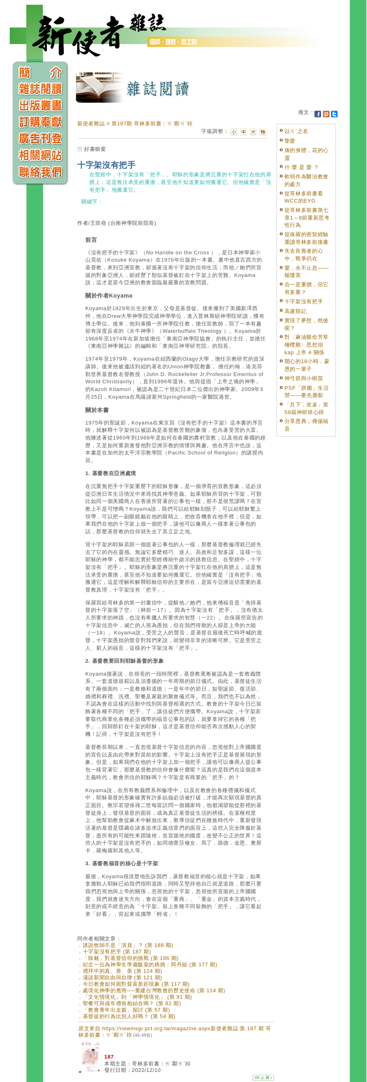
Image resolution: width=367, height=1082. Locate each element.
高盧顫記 (296, 311)
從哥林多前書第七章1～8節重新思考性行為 (307, 217)
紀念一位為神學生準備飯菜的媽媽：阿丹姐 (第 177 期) (150, 965)
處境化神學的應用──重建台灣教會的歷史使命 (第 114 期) (154, 990)
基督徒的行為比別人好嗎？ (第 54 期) (129, 1016)
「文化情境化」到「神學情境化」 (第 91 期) (137, 997)
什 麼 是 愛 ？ (302, 167)
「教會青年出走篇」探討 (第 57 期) (126, 1010)
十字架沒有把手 (304, 301)
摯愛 (290, 141)
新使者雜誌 (91, 123)
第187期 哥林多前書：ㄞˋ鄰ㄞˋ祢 (152, 123)
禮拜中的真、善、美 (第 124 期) (122, 971)
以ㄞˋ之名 (296, 131)
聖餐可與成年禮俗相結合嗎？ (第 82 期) (132, 1003)
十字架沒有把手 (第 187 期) (117, 952)
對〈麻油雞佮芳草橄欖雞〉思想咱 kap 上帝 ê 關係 (307, 344)
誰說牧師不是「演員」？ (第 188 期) (128, 945)
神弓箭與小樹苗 (304, 378)
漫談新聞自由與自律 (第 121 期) (122, 977)
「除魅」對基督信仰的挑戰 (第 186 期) (131, 958)
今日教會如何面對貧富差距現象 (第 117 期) (136, 984)
